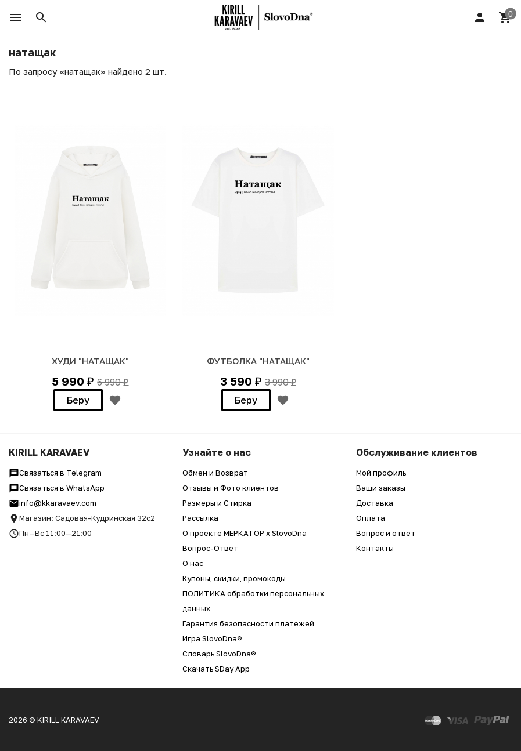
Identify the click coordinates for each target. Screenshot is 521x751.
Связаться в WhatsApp (57, 487)
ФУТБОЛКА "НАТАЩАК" (258, 360)
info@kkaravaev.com (52, 502)
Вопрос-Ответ (210, 548)
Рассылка (200, 518)
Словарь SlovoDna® (219, 653)
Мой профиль (381, 472)
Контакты (375, 548)
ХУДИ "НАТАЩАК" (90, 360)
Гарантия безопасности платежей (248, 623)
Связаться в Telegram (55, 472)
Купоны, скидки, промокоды (234, 578)
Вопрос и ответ (385, 533)
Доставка (374, 502)
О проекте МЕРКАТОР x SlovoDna (244, 533)
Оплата (370, 518)
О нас (192, 563)
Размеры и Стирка (216, 502)
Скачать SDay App (216, 668)
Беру (78, 400)
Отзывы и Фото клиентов (230, 487)
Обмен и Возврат (215, 472)
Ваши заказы (380, 487)
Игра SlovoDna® (212, 638)
